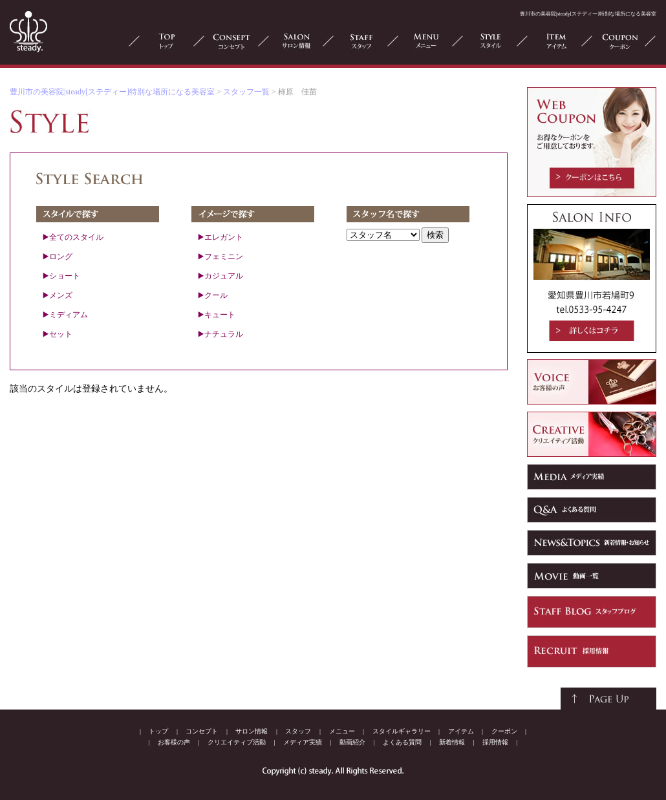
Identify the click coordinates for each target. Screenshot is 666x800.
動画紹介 (352, 742)
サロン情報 (251, 731)
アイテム (461, 731)
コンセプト (202, 731)
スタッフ (298, 731)
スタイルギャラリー (401, 731)
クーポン (504, 731)
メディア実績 (302, 742)
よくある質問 (402, 742)
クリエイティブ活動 (237, 742)
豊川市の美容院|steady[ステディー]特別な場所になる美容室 (112, 91)
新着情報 (452, 742)
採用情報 (495, 742)
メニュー (342, 731)
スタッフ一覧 (246, 91)
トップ (158, 731)
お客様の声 (174, 742)
